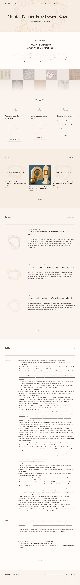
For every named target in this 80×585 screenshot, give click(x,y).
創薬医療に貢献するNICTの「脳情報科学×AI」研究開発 (49, 545)
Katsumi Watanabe (32, 362)
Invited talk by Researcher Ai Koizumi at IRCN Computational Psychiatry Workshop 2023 (63, 183)
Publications (47, 3)
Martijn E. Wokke (36, 360)
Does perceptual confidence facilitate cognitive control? (53, 477)
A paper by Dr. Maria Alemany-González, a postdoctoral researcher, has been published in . (16, 183)
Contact (66, 3)
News (60, 3)
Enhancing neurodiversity (33, 264)
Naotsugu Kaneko (61, 360)
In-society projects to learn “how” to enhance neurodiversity (50, 298)
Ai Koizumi (58, 362)
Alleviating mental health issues (34, 229)
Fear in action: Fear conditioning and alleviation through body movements (36, 387)
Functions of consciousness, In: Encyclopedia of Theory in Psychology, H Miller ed (52, 525)
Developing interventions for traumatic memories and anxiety (48, 233)
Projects (40, 3)
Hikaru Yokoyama (23, 362)
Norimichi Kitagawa (50, 366)
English (71, 3)
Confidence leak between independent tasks (55, 469)
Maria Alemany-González (25, 360)
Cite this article (53, 368)
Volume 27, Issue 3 (65, 362)
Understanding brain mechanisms (45, 264)
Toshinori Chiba (44, 360)
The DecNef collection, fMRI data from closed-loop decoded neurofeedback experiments (50, 393)
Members (54, 3)
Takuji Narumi (52, 360)
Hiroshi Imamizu (51, 362)
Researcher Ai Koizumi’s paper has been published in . (39, 187)
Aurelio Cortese (23, 366)
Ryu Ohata (29, 366)
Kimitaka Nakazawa (42, 362)
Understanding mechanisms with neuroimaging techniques (51, 267)
